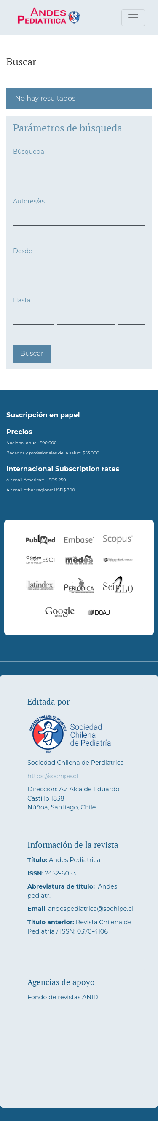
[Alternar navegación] (133, 17)
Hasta (21, 300)
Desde (22, 251)
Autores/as (29, 201)
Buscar (32, 354)
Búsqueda (28, 151)
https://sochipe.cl (52, 776)
